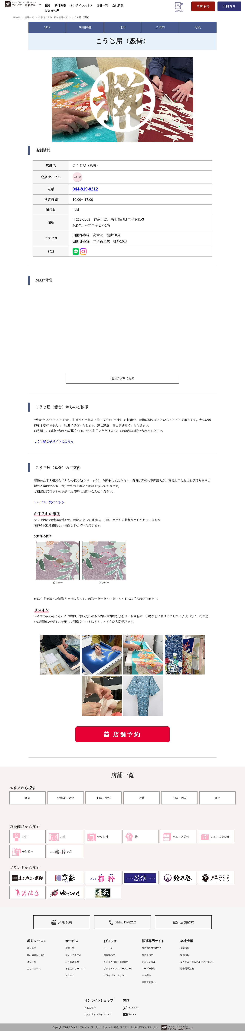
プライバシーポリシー (115, 975)
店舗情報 (85, 27)
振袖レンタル (148, 961)
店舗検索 (183, 922)
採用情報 (184, 955)
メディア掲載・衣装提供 (116, 961)
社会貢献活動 (187, 968)
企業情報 (184, 948)
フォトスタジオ (73, 955)
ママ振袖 (146, 975)
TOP (47, 27)
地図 (122, 27)
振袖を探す (147, 955)
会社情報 (117, 5)
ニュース (108, 948)
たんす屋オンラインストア (98, 1014)
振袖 (48, 5)
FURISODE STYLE (151, 948)
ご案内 (160, 27)
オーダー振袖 (148, 968)
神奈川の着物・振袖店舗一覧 (53, 17)
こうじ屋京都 (72, 961)
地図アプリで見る (123, 378)
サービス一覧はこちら (49, 502)
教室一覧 (31, 961)
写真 (198, 27)
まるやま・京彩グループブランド (197, 961)
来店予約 (203, 6)
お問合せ (229, 6)
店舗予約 (127, 734)
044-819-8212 (85, 189)
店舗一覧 (102, 5)
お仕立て (69, 975)
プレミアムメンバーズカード (118, 968)
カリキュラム (34, 968)
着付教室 (31, 948)
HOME (16, 17)
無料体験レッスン (36, 955)
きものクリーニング (75, 968)
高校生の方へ (148, 982)
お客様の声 (52, 10)
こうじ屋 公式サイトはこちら (54, 441)
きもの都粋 (90, 1007)
